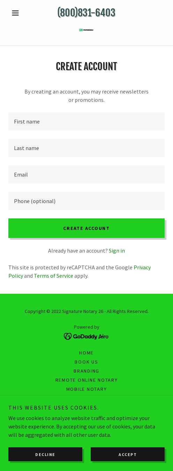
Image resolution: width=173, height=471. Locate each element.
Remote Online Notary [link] (86, 380)
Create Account (86, 228)
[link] (86, 31)
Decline (45, 454)
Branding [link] (86, 371)
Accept (128, 454)
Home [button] (86, 353)
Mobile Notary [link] (86, 389)
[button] (20, 13)
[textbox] (86, 121)
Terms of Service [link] (53, 275)
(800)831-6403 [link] (86, 13)
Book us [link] (86, 362)
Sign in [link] (117, 250)
